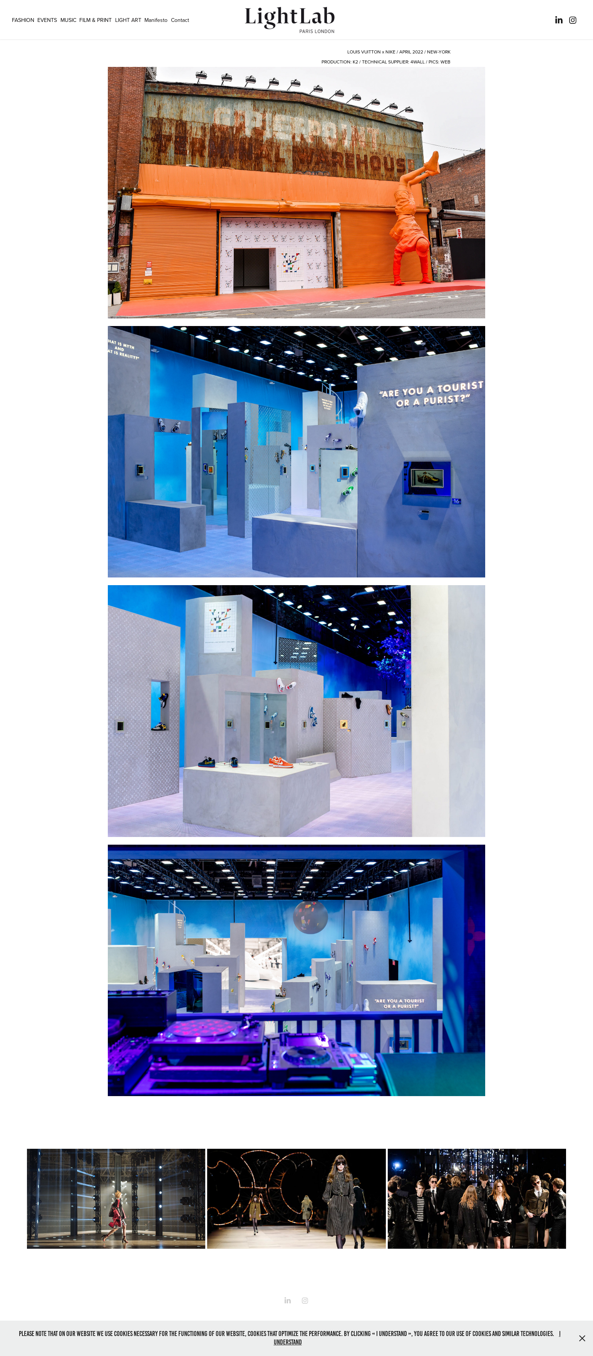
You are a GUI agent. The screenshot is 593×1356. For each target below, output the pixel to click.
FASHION (23, 20)
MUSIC (68, 20)
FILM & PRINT (95, 20)
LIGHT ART (128, 20)
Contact (180, 20)
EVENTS (47, 20)
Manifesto (156, 20)
